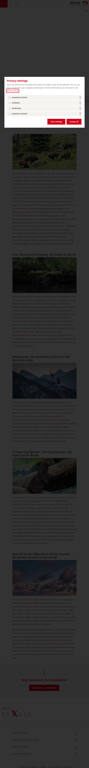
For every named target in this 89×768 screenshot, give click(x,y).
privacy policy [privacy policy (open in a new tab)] (12, 91)
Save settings (56, 121)
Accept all (74, 121)
